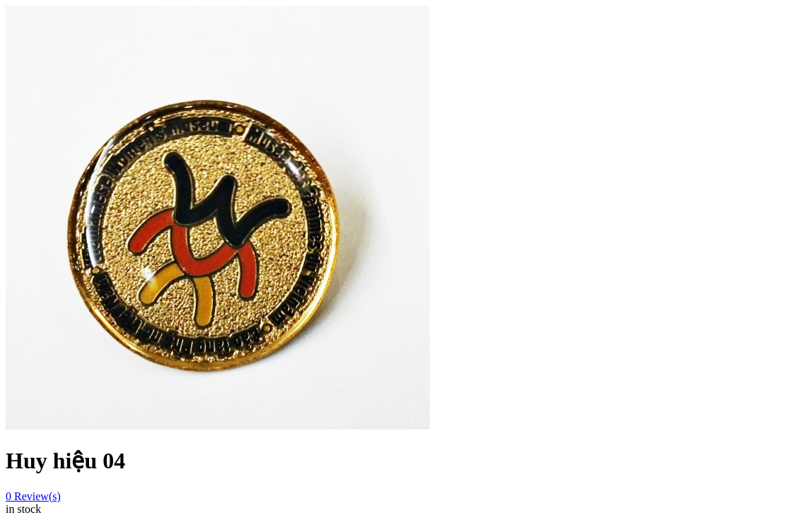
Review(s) (33, 496)
